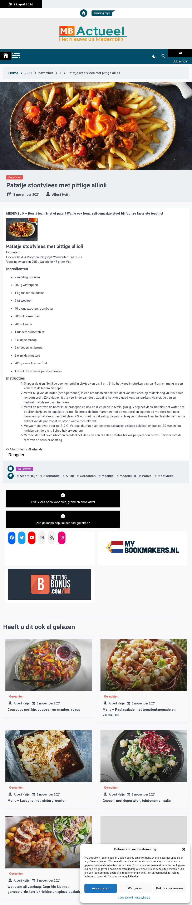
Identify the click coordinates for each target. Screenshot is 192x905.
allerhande (51, 471)
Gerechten (14, 172)
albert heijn (28, 471)
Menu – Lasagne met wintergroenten (37, 775)
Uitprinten (12, 247)
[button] (184, 849)
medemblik (128, 471)
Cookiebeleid (125, 897)
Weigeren (135, 888)
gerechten (88, 471)
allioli (70, 471)
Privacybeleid (142, 897)
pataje (147, 471)
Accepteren (100, 888)
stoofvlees (165, 471)
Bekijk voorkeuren (169, 888)
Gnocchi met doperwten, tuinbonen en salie (137, 775)
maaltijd (108, 471)
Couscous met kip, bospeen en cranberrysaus (44, 683)
